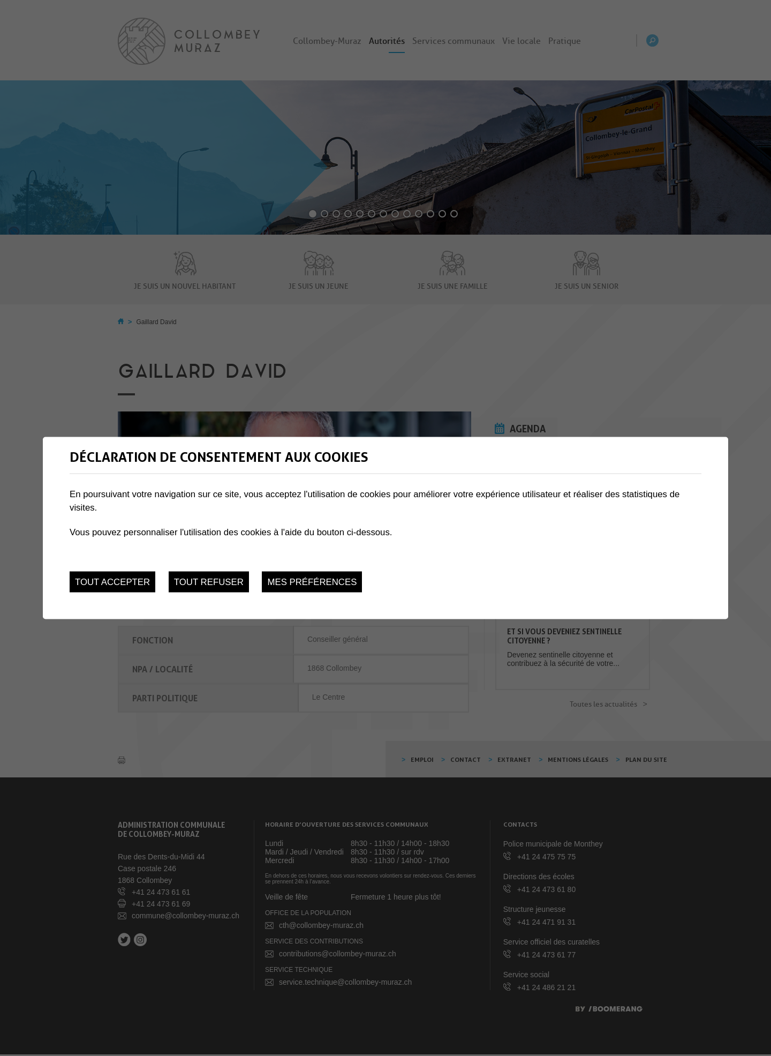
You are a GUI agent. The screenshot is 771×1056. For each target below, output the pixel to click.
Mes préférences (312, 582)
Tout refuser (209, 582)
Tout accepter (112, 582)
